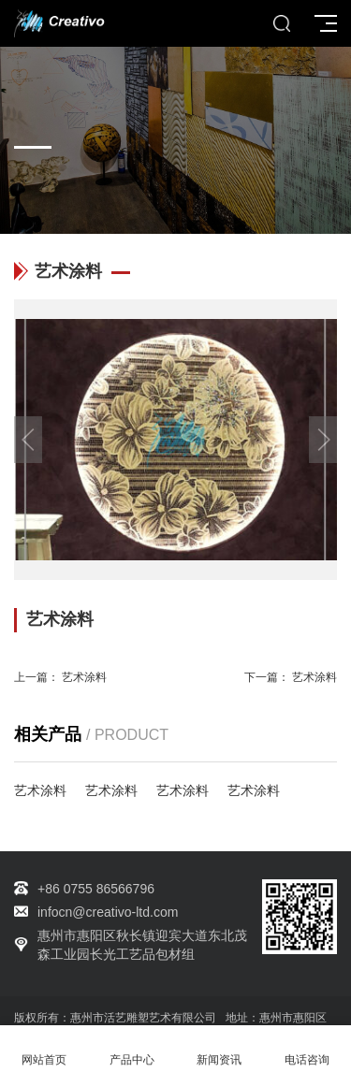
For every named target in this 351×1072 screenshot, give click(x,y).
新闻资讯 (220, 1049)
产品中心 (132, 1049)
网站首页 (44, 1049)
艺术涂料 (84, 677)
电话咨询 (307, 1049)
